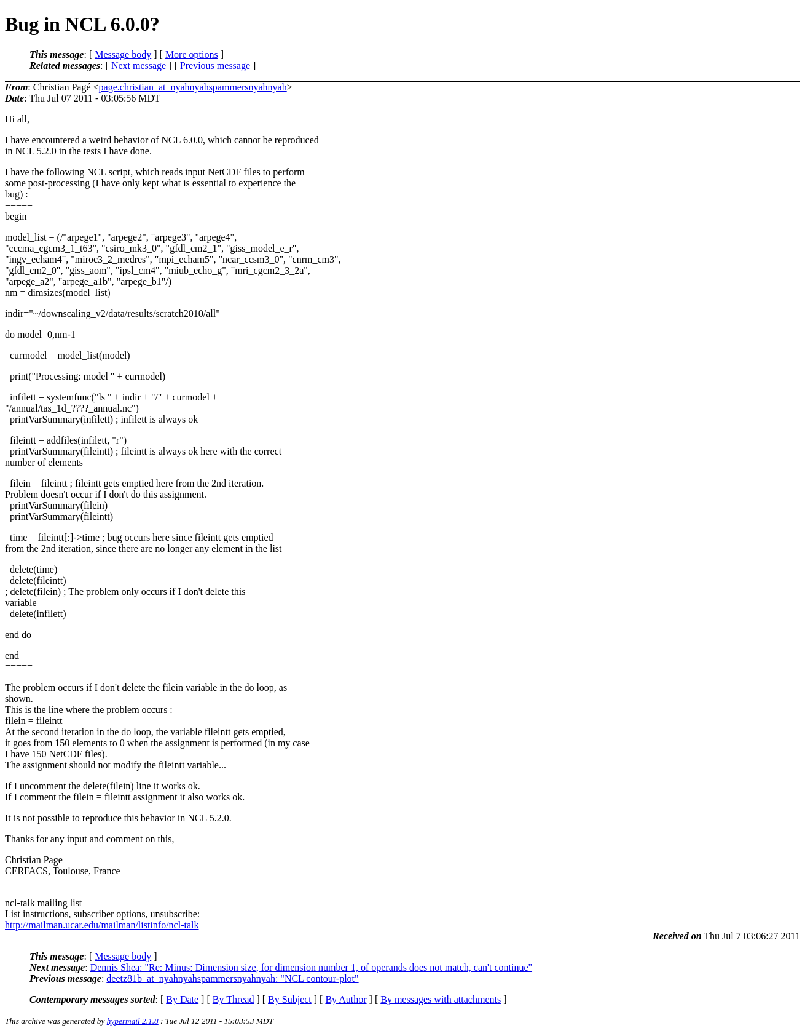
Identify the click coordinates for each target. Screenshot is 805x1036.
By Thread (233, 999)
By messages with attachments (440, 999)
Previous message (215, 65)
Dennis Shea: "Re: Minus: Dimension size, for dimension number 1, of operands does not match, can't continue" (311, 967)
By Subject (290, 999)
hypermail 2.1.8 (133, 1021)
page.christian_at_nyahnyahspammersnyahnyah (193, 87)
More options (191, 54)
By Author (345, 999)
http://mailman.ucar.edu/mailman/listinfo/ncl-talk (101, 925)
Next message (138, 65)
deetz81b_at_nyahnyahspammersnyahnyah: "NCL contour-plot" (232, 978)
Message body (123, 54)
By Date (182, 999)
